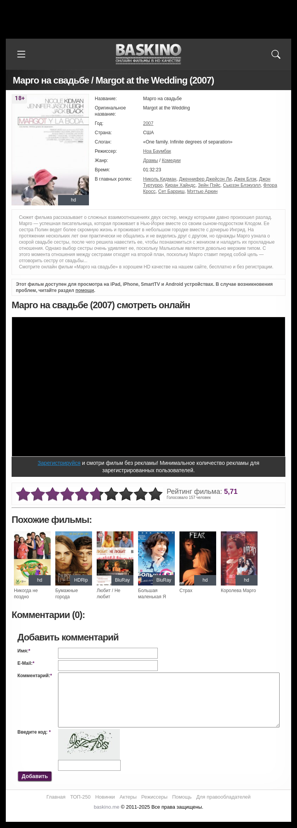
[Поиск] (275, 54)
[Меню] (21, 54)
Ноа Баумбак (157, 151)
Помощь (181, 803)
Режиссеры (154, 803)
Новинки (105, 803)
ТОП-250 (80, 803)
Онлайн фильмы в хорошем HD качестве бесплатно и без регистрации (148, 54)
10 (155, 494)
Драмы (150, 160)
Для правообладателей (223, 803)
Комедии (171, 160)
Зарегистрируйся (59, 463)
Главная (55, 803)
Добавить (35, 776)
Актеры (128, 803)
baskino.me (106, 813)
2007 (148, 123)
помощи (84, 290)
